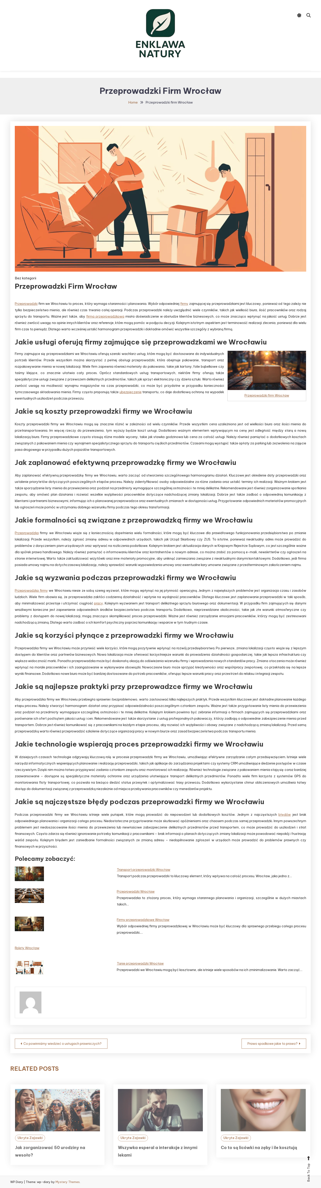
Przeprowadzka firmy (31, 591)
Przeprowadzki (26, 304)
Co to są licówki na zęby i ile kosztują (259, 1157)
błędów (284, 815)
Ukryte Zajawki (30, 1147)
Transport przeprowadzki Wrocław (143, 870)
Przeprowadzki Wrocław (136, 892)
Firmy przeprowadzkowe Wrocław (143, 920)
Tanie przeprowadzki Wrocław (140, 963)
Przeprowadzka (27, 533)
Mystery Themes (68, 1182)
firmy (184, 304)
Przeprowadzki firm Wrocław (267, 395)
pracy (98, 603)
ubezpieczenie (131, 392)
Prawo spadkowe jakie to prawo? (272, 1044)
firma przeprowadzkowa (105, 316)
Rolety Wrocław (27, 948)
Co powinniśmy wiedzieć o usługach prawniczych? (62, 1044)
